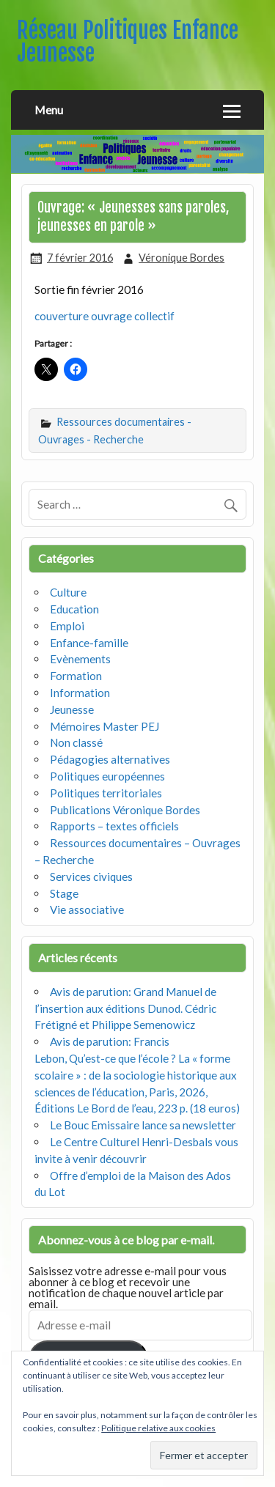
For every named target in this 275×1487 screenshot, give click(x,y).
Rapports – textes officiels (114, 826)
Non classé (76, 742)
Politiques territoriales (106, 793)
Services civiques (91, 876)
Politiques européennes (107, 776)
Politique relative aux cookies (158, 1428)
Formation (76, 675)
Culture (68, 592)
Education (74, 609)
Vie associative (87, 909)
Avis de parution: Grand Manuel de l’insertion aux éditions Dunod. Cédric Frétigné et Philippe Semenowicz (125, 1008)
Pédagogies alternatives (110, 759)
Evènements (80, 658)
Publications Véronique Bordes (125, 809)
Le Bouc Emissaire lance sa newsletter (143, 1125)
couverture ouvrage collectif (104, 315)
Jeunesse (72, 709)
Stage (64, 893)
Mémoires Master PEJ (104, 726)
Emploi (67, 625)
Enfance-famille (89, 642)
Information (80, 692)
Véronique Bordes (181, 257)
